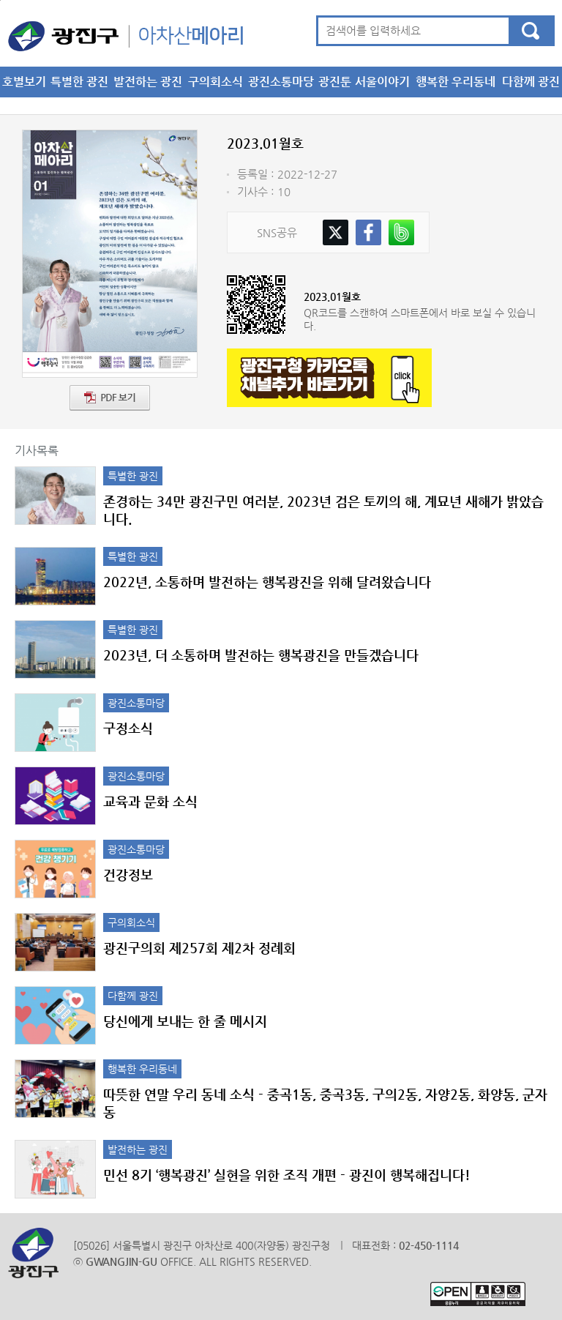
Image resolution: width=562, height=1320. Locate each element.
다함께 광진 (531, 82)
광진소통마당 (281, 82)
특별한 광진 (79, 82)
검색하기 (530, 31)
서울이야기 (382, 82)
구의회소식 (215, 82)
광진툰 (334, 82)
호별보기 (24, 82)
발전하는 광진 (147, 82)
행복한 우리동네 (455, 82)
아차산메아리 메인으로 (125, 36)
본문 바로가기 (0, 0)
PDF (110, 398)
